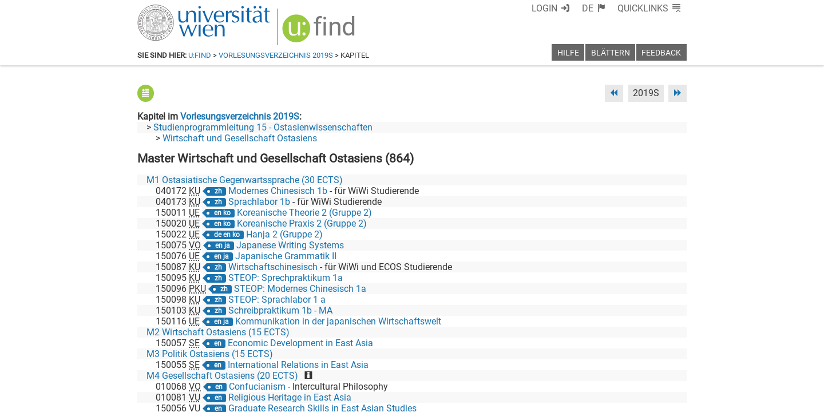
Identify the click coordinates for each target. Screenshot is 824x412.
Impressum (443, 399)
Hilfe (568, 53)
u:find (199, 55)
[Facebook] (558, 364)
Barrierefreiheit (502, 399)
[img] (320, 32)
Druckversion (660, 399)
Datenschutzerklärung (582, 399)
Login (544, 8)
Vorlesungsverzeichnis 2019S (276, 55)
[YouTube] (631, 364)
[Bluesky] (594, 364)
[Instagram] (668, 364)
